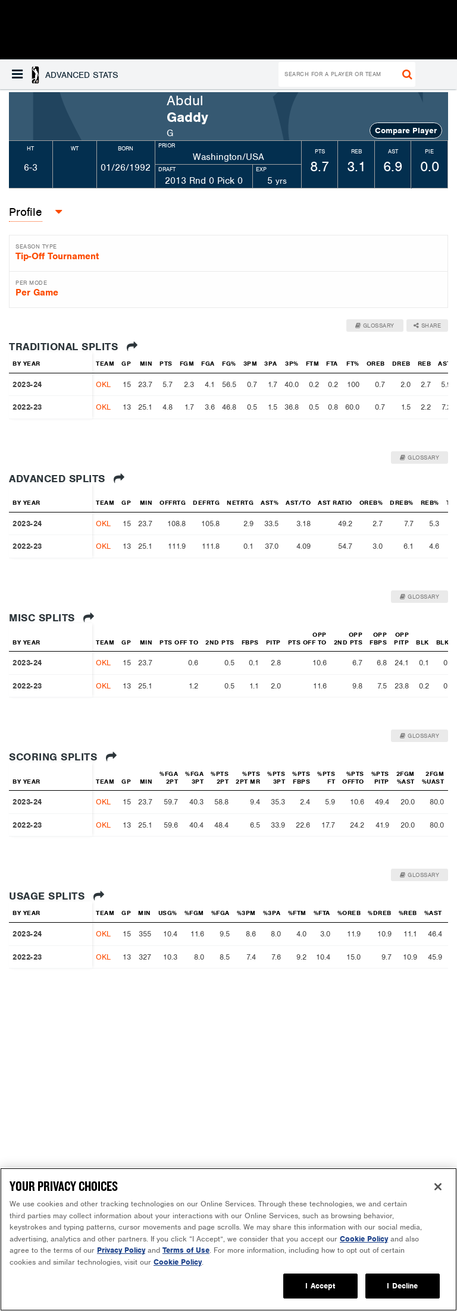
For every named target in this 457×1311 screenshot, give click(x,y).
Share (428, 325)
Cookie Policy (364, 1239)
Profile (25, 212)
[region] (228, 1239)
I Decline (402, 1286)
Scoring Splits (63, 756)
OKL (103, 384)
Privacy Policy (121, 1250)
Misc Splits (52, 617)
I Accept (320, 1286)
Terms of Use (185, 1250)
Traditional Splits (73, 346)
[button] (65, 74)
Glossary (375, 325)
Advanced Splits (67, 478)
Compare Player (406, 130)
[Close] (438, 1187)
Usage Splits (56, 896)
